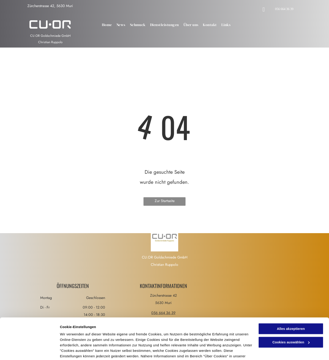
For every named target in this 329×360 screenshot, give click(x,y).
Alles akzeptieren (291, 306)
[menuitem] (107, 25)
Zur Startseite (165, 200)
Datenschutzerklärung (79, 338)
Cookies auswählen (76, 351)
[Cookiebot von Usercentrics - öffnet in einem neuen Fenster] (30, 351)
